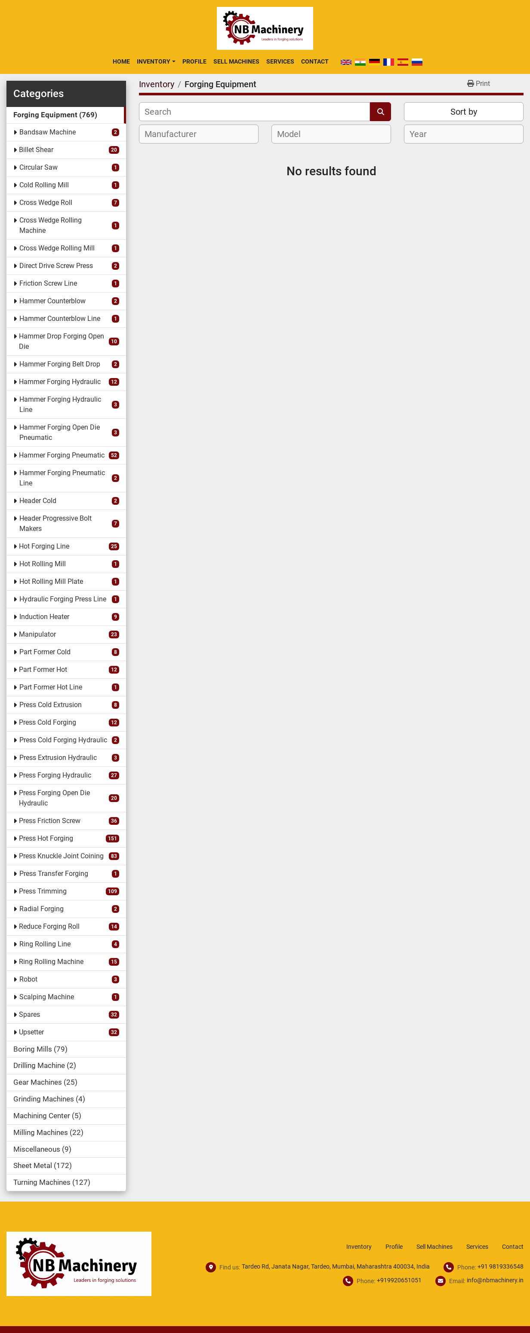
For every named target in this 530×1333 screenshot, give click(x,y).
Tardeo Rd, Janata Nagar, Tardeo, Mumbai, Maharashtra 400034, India (336, 1266)
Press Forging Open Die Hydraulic (54, 798)
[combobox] (199, 134)
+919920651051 (399, 1280)
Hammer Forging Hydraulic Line (60, 404)
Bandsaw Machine (47, 132)
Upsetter (31, 1032)
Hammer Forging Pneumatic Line (62, 478)
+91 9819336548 (501, 1266)
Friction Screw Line (48, 283)
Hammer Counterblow (52, 301)
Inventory (153, 61)
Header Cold (37, 501)
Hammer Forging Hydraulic (60, 382)
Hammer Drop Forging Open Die (61, 341)
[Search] (254, 111)
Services (280, 61)
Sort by (463, 112)
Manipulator (37, 634)
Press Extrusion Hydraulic (58, 757)
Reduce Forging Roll (49, 926)
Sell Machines (236, 61)
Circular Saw (38, 167)
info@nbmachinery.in (495, 1280)
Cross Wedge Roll (45, 202)
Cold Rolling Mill (44, 185)
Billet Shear (36, 150)
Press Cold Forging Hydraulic (63, 740)
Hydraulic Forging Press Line (62, 599)
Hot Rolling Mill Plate (51, 581)
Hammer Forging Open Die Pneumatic (59, 432)
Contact (315, 61)
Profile (194, 61)
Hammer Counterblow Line (59, 318)
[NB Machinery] (78, 1263)
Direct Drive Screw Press (56, 266)
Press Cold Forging (47, 722)
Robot (28, 979)
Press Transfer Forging (53, 873)
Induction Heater (44, 617)
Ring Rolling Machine (51, 962)
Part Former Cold (45, 652)
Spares (29, 1014)
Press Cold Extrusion (50, 705)
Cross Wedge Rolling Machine (50, 225)
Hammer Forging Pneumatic (62, 455)
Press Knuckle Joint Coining (61, 856)
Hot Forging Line (44, 546)
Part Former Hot (43, 669)
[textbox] (175, 134)
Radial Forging (41, 909)
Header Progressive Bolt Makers (55, 523)
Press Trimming (43, 891)
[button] (156, 61)
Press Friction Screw (49, 821)
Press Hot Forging (46, 838)
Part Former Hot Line (50, 687)
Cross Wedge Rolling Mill (57, 248)
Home (121, 61)
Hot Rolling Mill (42, 564)
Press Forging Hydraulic (55, 775)
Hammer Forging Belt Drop (59, 364)
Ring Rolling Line (45, 944)
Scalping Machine (46, 997)
